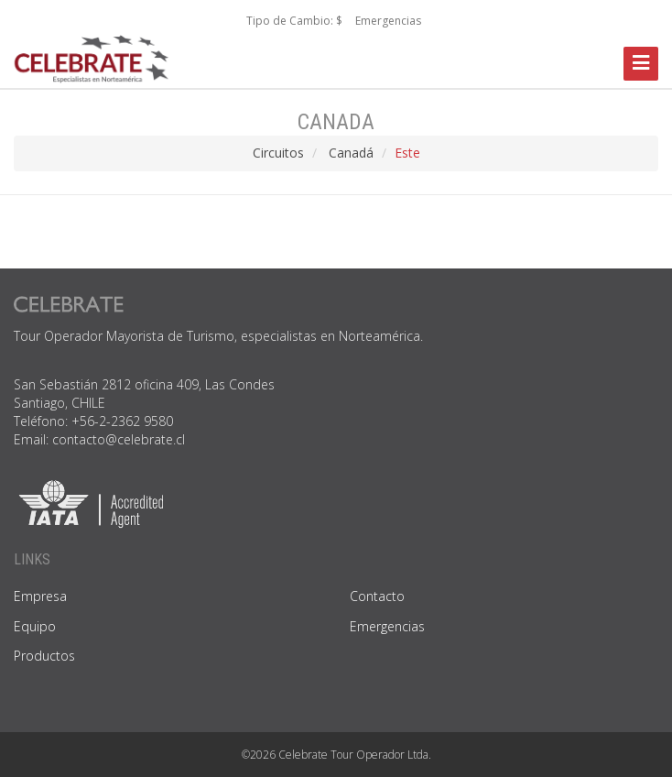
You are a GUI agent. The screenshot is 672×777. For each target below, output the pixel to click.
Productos (44, 655)
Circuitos (278, 152)
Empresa (40, 596)
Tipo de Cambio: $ (294, 20)
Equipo (35, 626)
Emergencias (388, 20)
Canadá (351, 152)
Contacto (377, 596)
